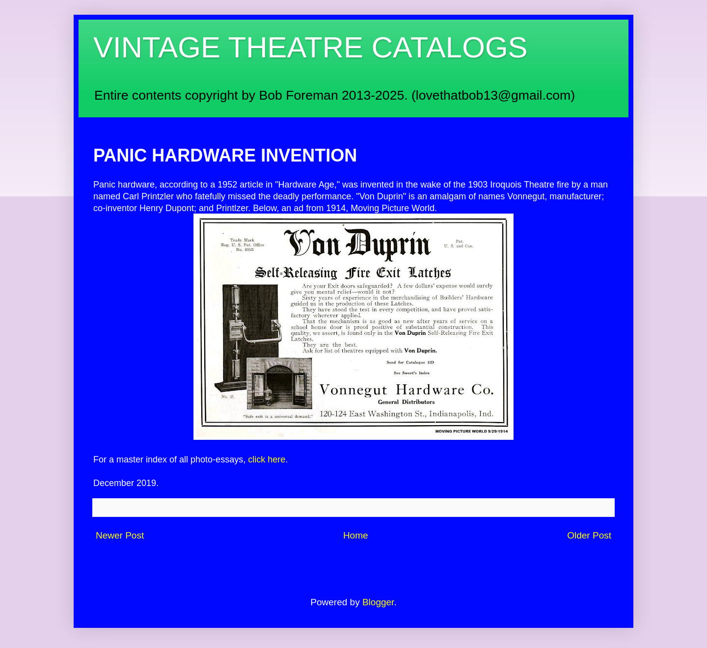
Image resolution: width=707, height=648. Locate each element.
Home (355, 535)
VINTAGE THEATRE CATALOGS (310, 47)
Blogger (378, 602)
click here (266, 459)
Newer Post (120, 535)
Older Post (589, 535)
